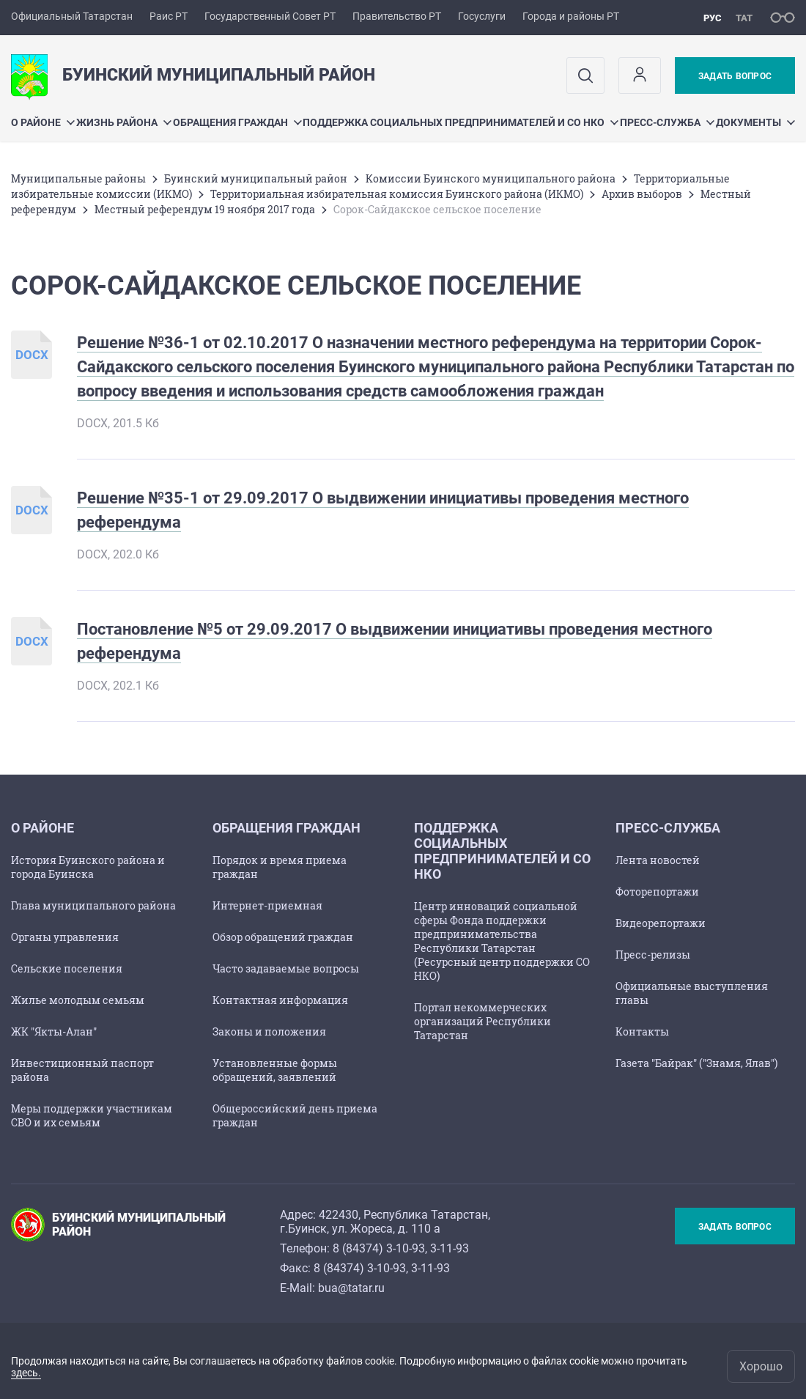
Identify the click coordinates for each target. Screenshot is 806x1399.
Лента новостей (657, 860)
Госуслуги (482, 16)
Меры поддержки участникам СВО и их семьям (91, 1115)
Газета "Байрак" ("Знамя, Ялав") (696, 1063)
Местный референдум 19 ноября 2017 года (205, 209)
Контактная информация (280, 1000)
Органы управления (65, 937)
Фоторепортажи (657, 891)
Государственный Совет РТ (270, 16)
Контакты (642, 1031)
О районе (43, 122)
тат (744, 17)
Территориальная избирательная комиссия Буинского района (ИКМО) (396, 194)
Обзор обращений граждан (282, 937)
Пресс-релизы (652, 954)
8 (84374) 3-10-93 (379, 1248)
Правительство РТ (396, 16)
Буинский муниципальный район (255, 178)
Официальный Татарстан (72, 16)
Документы (755, 122)
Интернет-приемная (267, 905)
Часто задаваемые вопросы (285, 968)
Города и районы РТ (570, 16)
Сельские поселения (66, 968)
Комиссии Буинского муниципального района (490, 178)
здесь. (26, 1372)
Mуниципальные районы (78, 178)
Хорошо (761, 1366)
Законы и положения (269, 1031)
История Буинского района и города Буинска (88, 867)
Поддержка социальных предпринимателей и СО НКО (460, 122)
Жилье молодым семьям (77, 1000)
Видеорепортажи (660, 923)
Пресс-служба (667, 122)
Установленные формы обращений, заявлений (274, 1070)
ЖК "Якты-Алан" (54, 1031)
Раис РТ (168, 16)
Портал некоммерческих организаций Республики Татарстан (482, 1021)
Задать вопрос (735, 76)
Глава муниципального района (93, 905)
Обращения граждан (237, 122)
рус (712, 17)
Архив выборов (642, 194)
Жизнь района (123, 122)
